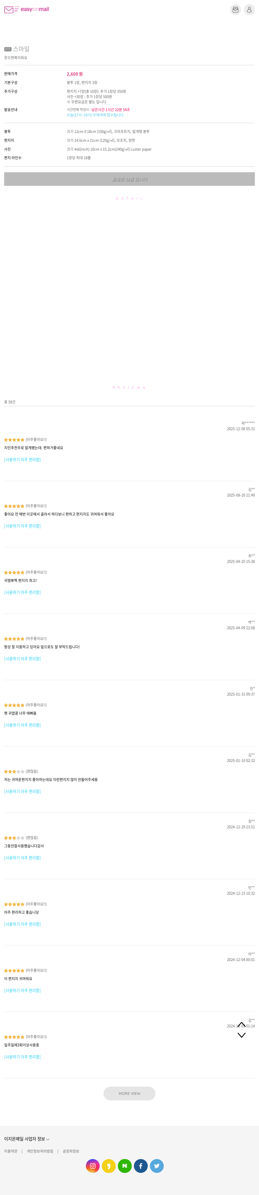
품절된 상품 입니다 (129, 178)
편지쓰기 (235, 9)
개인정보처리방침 (40, 1151)
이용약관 (10, 1151)
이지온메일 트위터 (157, 1166)
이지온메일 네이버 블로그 (125, 1166)
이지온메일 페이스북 (141, 1166)
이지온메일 (26, 9)
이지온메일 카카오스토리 (109, 1166)
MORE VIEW (129, 1093)
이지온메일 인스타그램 (93, 1166)
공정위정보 (71, 1151)
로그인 (249, 9)
